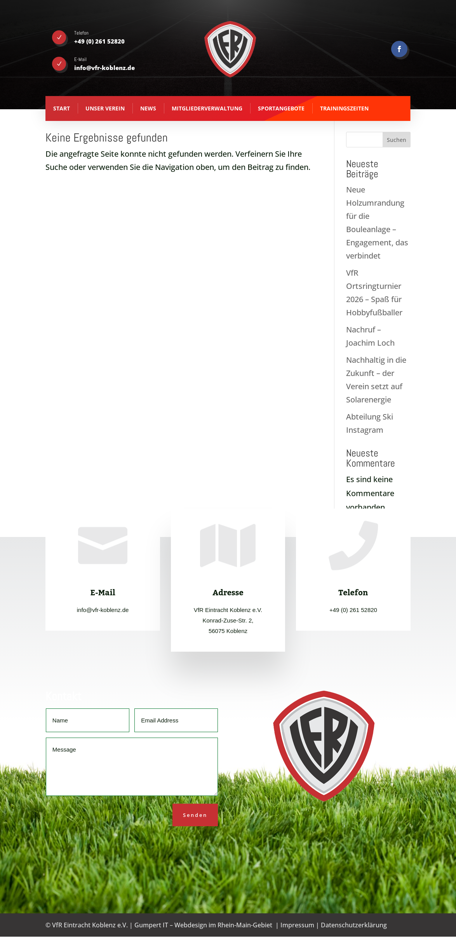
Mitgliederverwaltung (207, 108)
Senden (195, 814)
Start (61, 108)
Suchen (396, 139)
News (148, 108)
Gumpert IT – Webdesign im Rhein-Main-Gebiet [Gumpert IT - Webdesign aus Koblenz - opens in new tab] (203, 925)
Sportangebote (281, 108)
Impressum (297, 925)
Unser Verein (105, 108)
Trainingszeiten (344, 108)
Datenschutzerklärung (354, 925)
